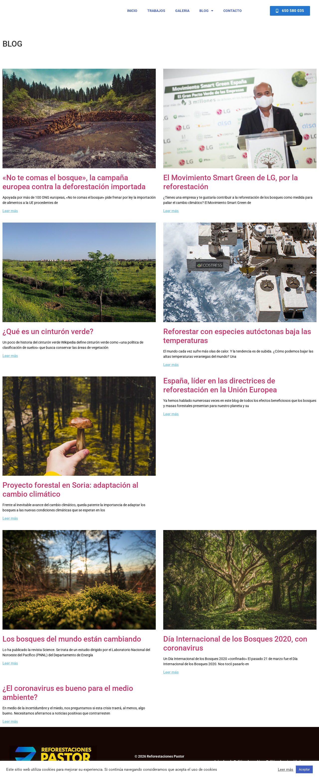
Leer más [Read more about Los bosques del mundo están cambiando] (10, 667)
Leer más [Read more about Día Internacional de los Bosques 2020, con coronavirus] (171, 676)
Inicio (132, 13)
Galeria (182, 13)
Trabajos (156, 13)
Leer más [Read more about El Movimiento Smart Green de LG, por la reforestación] (171, 215)
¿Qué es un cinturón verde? (47, 335)
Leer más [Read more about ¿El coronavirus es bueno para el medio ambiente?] (10, 726)
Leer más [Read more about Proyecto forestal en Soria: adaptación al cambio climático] (10, 523)
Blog (206, 13)
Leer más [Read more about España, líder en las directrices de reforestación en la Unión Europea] (171, 418)
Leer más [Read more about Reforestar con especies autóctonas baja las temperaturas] (171, 369)
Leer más (285, 769)
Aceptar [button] (304, 769)
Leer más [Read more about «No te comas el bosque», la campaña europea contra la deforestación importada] (10, 215)
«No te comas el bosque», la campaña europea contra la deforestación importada (74, 186)
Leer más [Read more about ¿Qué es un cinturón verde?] (10, 360)
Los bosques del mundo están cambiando (71, 643)
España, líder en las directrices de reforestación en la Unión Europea (220, 389)
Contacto (232, 13)
